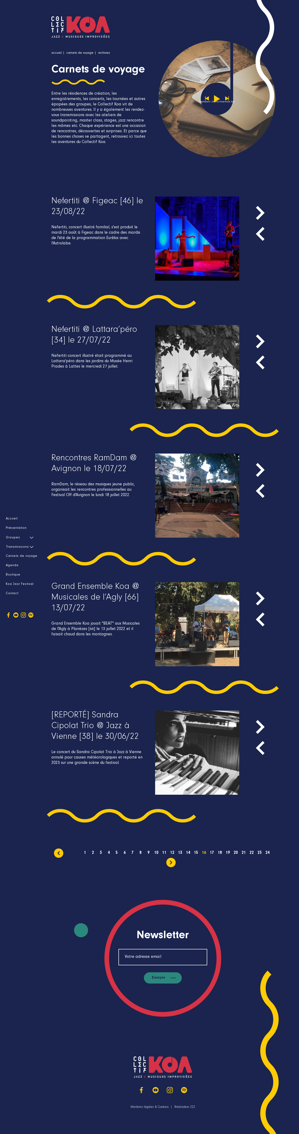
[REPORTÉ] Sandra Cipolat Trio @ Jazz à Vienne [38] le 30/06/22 (95, 727)
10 (156, 853)
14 (188, 853)
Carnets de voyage (21, 556)
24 (267, 853)
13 (180, 853)
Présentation (16, 528)
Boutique (13, 575)
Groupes (13, 538)
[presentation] (260, 234)
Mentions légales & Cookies (150, 1107)
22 (251, 853)
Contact (12, 593)
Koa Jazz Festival (20, 584)
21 (244, 853)
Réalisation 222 (184, 1107)
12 (172, 853)
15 (196, 853)
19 (228, 853)
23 (259, 853)
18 (220, 853)
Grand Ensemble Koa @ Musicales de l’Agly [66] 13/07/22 (95, 598)
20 (236, 853)
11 (164, 853)
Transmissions (17, 547)
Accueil (12, 519)
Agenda (12, 565)
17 (212, 853)
